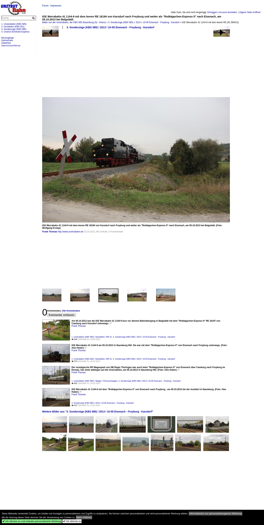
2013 (138, 22)
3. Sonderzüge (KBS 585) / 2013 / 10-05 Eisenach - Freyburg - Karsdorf (110, 27)
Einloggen (212, 12)
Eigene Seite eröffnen (250, 12)
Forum (45, 5)
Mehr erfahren (84, 517)
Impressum (55, 5)
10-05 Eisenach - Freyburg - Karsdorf (161, 22)
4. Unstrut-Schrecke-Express (15, 31)
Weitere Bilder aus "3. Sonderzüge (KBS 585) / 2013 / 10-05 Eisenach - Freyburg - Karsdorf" (97, 411)
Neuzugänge (7, 38)
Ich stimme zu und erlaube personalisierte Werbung (31, 521)
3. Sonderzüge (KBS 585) (120, 22)
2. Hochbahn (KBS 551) (13, 26)
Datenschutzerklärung (10, 45)
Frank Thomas (49, 231)
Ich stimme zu (72, 521)
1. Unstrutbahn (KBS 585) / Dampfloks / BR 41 (92, 337)
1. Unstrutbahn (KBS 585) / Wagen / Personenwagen (94, 381)
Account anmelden (228, 12)
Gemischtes (7, 40)
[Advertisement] (151, 64)
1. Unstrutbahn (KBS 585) (13, 24)
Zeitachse (6, 43)
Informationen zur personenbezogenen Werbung (215, 513)
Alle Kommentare (71, 310)
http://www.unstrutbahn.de (70, 231)
